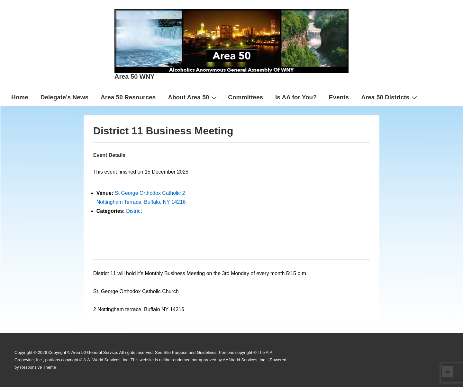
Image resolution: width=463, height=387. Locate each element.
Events (339, 97)
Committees (245, 97)
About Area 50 (193, 97)
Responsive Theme (38, 367)
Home (19, 97)
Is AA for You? (296, 97)
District (134, 211)
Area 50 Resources (128, 97)
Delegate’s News (64, 97)
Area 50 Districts (390, 97)
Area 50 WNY (134, 76)
